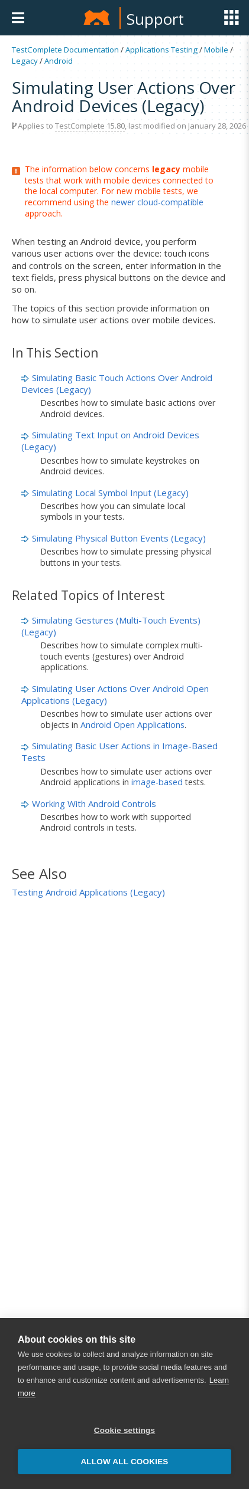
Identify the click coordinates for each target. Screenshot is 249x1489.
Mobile (216, 49)
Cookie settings (125, 1430)
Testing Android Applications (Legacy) (88, 892)
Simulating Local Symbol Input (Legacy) (110, 492)
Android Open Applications (132, 724)
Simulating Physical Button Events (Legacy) (119, 538)
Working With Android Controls (94, 803)
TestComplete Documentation (65, 49)
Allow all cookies (124, 1461)
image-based (157, 782)
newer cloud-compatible (157, 202)
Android (58, 60)
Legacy (25, 60)
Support (155, 18)
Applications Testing (161, 49)
